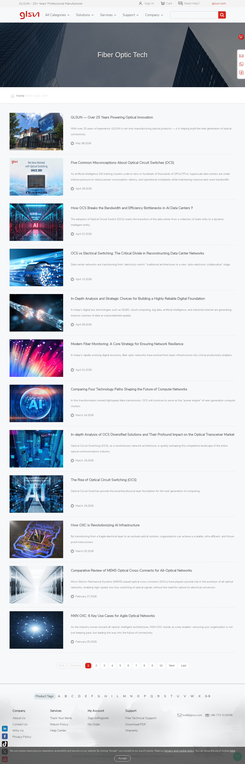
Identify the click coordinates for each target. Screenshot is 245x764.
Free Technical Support (140, 718)
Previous (76, 665)
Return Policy (59, 724)
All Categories (55, 15)
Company (152, 15)
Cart (169, 3)
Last (183, 665)
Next (172, 665)
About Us (18, 718)
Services (106, 15)
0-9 (207, 696)
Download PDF (135, 724)
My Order (94, 724)
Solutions (83, 15)
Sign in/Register (98, 718)
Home (20, 96)
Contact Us (20, 724)
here (232, 751)
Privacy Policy (21, 737)
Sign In (149, 3)
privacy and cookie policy (179, 751)
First (61, 665)
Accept (122, 758)
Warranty (131, 730)
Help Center (58, 730)
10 (161, 665)
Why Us (18, 730)
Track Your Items (61, 718)
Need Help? (192, 3)
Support (129, 15)
